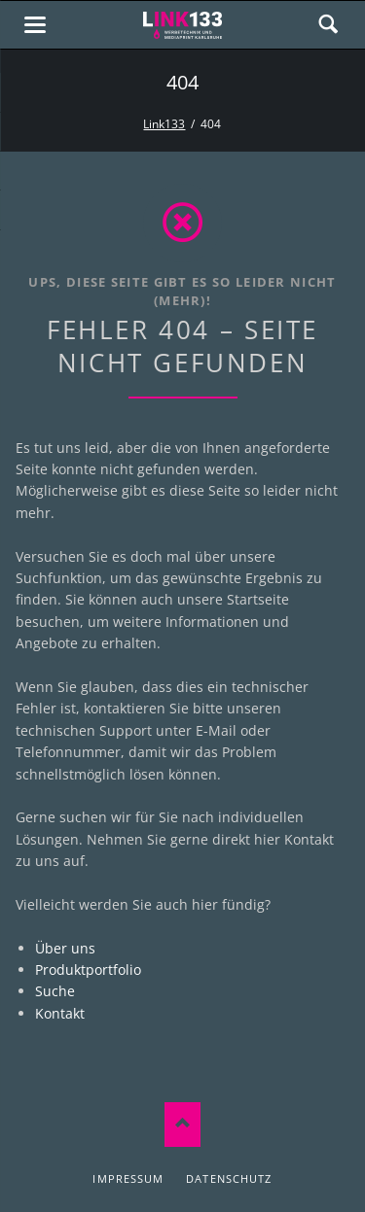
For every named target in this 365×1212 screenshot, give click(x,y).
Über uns (65, 948)
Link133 (164, 124)
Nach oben (182, 1125)
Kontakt (60, 1013)
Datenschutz (229, 1178)
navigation (35, 25)
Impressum (128, 1178)
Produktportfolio (88, 969)
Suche (55, 991)
